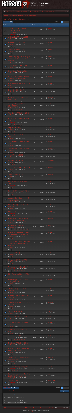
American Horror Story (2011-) (18, 267)
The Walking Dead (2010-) (17, 225)
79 (17, 340)
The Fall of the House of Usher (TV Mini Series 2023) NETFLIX (18, 233)
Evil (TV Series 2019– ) (15, 311)
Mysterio (12, 92)
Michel (11, 39)
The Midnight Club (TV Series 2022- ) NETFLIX (18, 281)
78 (15, 340)
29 (17, 271)
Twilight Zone (12, 211)
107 (21, 229)
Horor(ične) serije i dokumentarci (16, 19)
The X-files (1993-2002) (16, 90)
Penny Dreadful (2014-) (16, 175)
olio (11, 176)
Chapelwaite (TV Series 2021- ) (18, 317)
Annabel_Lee (51, 380)
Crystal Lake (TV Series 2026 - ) (18, 71)
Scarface (12, 361)
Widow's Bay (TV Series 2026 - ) (18, 37)
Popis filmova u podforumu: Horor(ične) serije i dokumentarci (17, 30)
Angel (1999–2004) (14, 128)
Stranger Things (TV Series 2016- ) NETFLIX (17, 105)
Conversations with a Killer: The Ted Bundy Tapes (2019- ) (19, 375)
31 (22, 271)
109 (27, 229)
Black (33, 411)
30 (19, 271)
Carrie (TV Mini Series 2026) (17, 66)
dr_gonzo (50, 373)
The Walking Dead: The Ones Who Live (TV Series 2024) (18, 219)
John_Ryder (50, 37)
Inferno (49, 267)
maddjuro (50, 274)
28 (15, 271)
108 (24, 229)
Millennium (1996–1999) (16, 160)
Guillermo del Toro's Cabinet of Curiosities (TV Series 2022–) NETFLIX (19, 243)
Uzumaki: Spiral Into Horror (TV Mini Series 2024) (19, 199)
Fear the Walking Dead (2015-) (18, 367)
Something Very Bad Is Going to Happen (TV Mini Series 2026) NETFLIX (19, 59)
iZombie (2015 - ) (14, 253)
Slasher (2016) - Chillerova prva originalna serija (19, 359)
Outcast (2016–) (13, 381)
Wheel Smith (50, 357)
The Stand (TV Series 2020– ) (18, 343)
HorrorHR (12, 34)
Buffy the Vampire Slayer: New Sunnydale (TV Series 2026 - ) (18, 78)
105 (15, 229)
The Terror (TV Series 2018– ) (18, 43)
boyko (49, 311)
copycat (12, 254)
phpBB (30, 410)
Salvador (12, 192)
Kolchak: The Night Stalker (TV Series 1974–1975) (18, 349)
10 (21, 94)
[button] (68, 22)
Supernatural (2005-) (15, 336)
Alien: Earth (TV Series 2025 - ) (18, 113)
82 (24, 340)
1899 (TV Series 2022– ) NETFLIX (19, 274)
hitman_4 (50, 167)
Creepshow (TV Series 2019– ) (18, 260)
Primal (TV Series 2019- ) (16, 50)
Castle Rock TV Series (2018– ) (18, 191)
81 (22, 340)
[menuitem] (9, 11)
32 (24, 271)
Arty (39, 411)
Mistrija (12, 227)
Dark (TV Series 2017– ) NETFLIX (19, 168)
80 (19, 340)
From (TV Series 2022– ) (16, 155)
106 (18, 229)
